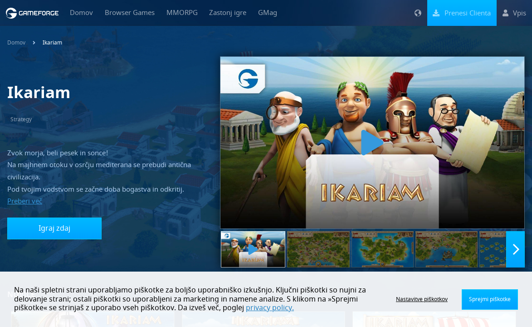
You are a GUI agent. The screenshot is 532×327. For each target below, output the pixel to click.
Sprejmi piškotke (490, 299)
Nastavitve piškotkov (422, 299)
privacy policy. (270, 307)
